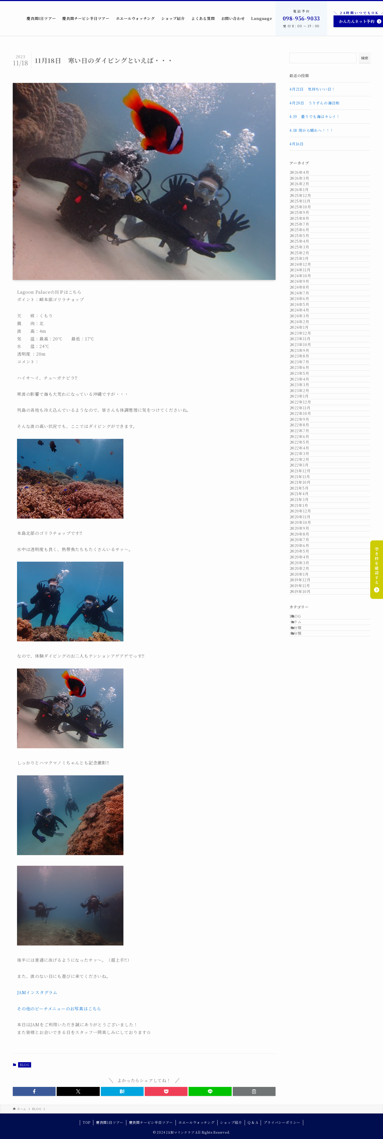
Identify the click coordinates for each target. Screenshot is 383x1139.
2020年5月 (305, 904)
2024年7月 (305, 407)
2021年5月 (304, 783)
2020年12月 (305, 827)
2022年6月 (305, 683)
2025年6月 (305, 285)
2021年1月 (304, 816)
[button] (34, 1091)
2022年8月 (305, 661)
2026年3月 (305, 186)
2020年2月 (305, 937)
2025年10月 (305, 241)
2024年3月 (305, 451)
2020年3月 (305, 927)
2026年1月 (304, 208)
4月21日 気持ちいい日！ (312, 89)
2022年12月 (305, 617)
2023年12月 (305, 484)
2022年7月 (305, 672)
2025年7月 (305, 274)
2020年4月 (305, 915)
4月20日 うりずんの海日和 (314, 103)
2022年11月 (305, 628)
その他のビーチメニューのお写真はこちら (59, 1009)
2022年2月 (305, 727)
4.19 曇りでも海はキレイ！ (314, 116)
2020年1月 (304, 949)
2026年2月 (305, 197)
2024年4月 (305, 440)
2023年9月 (305, 517)
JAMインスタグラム (37, 992)
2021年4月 (304, 794)
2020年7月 (305, 882)
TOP (86, 1122)
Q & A (253, 1122)
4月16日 (298, 143)
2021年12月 (305, 750)
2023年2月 (305, 595)
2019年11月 (305, 971)
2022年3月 (305, 716)
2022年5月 (305, 694)
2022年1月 (304, 738)
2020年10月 (305, 849)
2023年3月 (305, 584)
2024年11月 (305, 362)
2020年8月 (305, 871)
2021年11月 (305, 761)
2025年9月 (305, 252)
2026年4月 (305, 175)
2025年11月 (305, 230)
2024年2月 (305, 462)
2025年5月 (305, 296)
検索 (364, 58)
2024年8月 (305, 396)
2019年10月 (305, 982)
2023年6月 (305, 550)
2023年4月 (305, 573)
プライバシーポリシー (282, 1122)
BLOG (25, 1064)
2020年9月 (305, 860)
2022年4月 (305, 705)
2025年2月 (305, 330)
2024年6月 (305, 418)
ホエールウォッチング (196, 1122)
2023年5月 (305, 562)
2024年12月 (305, 352)
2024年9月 (305, 385)
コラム (302, 1023)
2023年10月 (305, 506)
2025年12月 (305, 219)
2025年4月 (305, 307)
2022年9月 (305, 650)
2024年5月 (305, 429)
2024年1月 (304, 473)
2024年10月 (305, 374)
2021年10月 (305, 772)
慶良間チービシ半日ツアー (151, 1122)
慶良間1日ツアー (109, 1122)
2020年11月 (305, 838)
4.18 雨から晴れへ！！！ (311, 130)
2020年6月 (305, 893)
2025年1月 (304, 340)
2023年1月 (304, 606)
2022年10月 (305, 639)
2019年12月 (305, 960)
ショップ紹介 (231, 1122)
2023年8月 (305, 528)
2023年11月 (305, 495)
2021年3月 (304, 805)
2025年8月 (305, 263)
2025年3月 (305, 318)
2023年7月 (305, 540)
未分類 (302, 1034)
